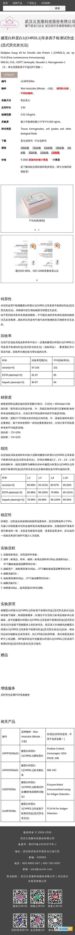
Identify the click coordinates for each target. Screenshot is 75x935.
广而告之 (32, 3)
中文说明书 (41, 140)
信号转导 (9, 74)
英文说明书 (27, 140)
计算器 (56, 159)
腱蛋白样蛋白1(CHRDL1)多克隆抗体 (32, 770)
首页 (5, 3)
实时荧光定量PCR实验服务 (15, 694)
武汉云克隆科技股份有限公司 (37, 838)
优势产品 (17, 3)
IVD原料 (45, 3)
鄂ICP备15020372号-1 (43, 844)
